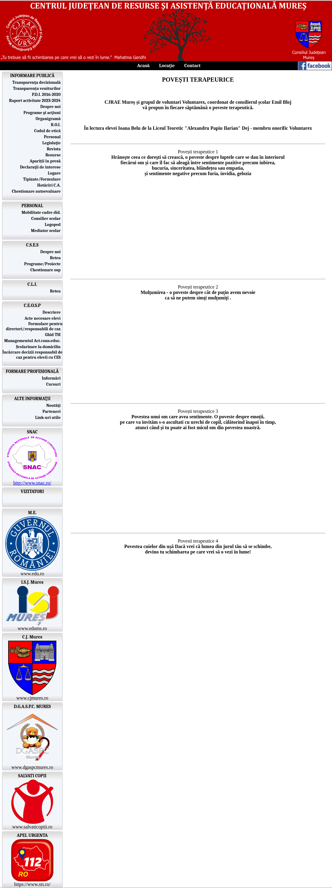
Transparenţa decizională (37, 82)
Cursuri (54, 384)
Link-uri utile (48, 417)
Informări (52, 378)
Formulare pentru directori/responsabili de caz (34, 326)
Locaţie (167, 65)
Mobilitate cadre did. (41, 212)
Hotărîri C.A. (49, 185)
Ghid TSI (53, 334)
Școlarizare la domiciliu (39, 346)
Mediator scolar (47, 230)
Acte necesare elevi (43, 318)
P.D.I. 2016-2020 (47, 94)
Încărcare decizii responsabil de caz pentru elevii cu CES (32, 355)
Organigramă (49, 118)
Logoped (53, 224)
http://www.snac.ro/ (32, 482)
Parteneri (52, 411)
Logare (55, 173)
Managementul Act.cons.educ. (33, 340)
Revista (54, 149)
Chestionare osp (46, 270)
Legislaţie (52, 142)
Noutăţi (54, 405)
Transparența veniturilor (37, 88)
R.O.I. (56, 124)
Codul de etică (48, 130)
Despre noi (51, 106)
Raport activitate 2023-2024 (35, 100)
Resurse (53, 155)
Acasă (143, 65)
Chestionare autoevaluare (37, 191)
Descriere (52, 312)
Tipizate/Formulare (42, 179)
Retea (56, 257)
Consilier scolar (46, 218)
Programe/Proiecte (43, 263)
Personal (53, 136)
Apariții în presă (46, 161)
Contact (192, 65)
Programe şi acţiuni (43, 112)
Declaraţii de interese (41, 167)
